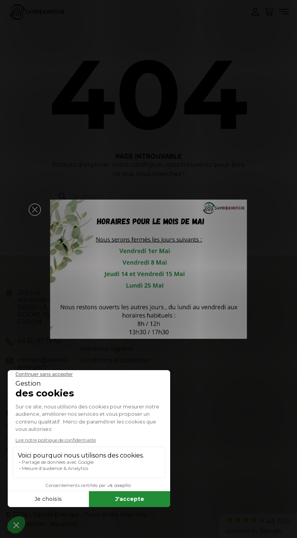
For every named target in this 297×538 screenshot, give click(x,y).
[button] (35, 209)
